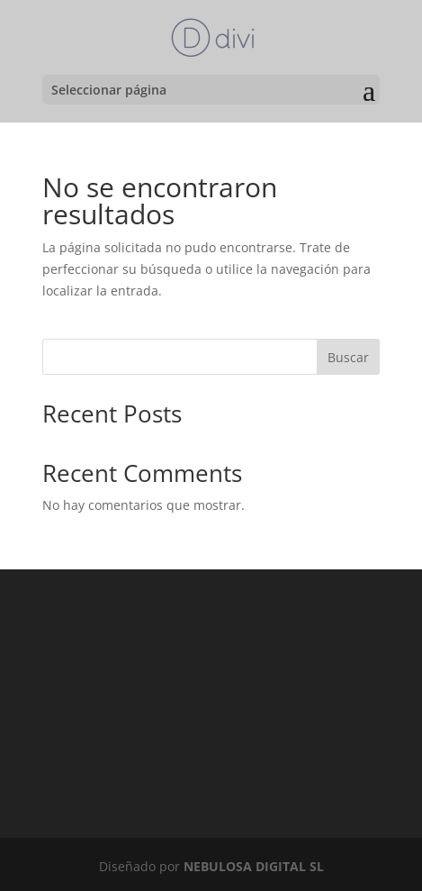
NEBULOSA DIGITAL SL (254, 866)
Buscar (348, 357)
